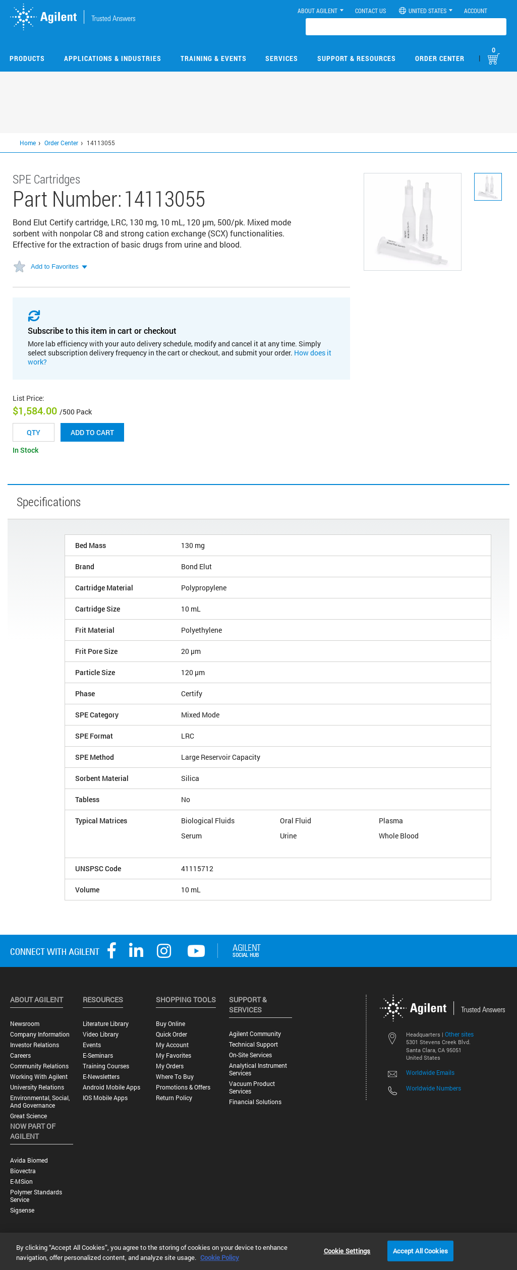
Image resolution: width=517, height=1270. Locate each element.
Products (27, 58)
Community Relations (39, 1066)
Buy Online (170, 1023)
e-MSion (21, 1181)
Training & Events (214, 58)
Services (281, 58)
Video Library (101, 1034)
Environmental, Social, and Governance (40, 1101)
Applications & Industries (112, 58)
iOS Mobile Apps (105, 1098)
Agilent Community (255, 1034)
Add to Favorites (55, 266)
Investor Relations (34, 1045)
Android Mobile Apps (111, 1087)
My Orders (170, 1066)
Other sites (459, 1034)
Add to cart (92, 432)
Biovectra (23, 1171)
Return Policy (174, 1098)
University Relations (37, 1087)
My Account (172, 1045)
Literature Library (106, 1023)
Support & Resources (356, 58)
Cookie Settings (347, 1250)
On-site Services (250, 1055)
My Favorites (173, 1055)
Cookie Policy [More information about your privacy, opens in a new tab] (219, 1257)
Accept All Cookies (420, 1250)
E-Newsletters (101, 1076)
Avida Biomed (29, 1160)
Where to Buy (175, 1076)
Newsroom (24, 1023)
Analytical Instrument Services (258, 1069)
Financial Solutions (255, 1102)
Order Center (440, 58)
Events (92, 1045)
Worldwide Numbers (433, 1088)
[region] (258, 1251)
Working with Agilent (39, 1076)
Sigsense (22, 1210)
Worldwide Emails (430, 1072)
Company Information (40, 1034)
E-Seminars (98, 1055)
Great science (28, 1116)
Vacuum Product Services (252, 1087)
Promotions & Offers (183, 1087)
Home (28, 143)
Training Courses (106, 1066)
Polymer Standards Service (36, 1195)
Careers (20, 1055)
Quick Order (171, 1034)
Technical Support (253, 1044)
